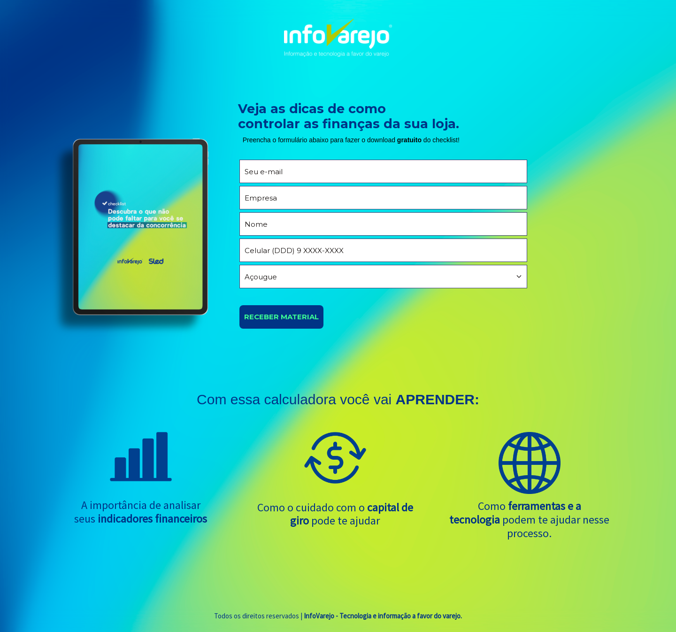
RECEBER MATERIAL (281, 316)
